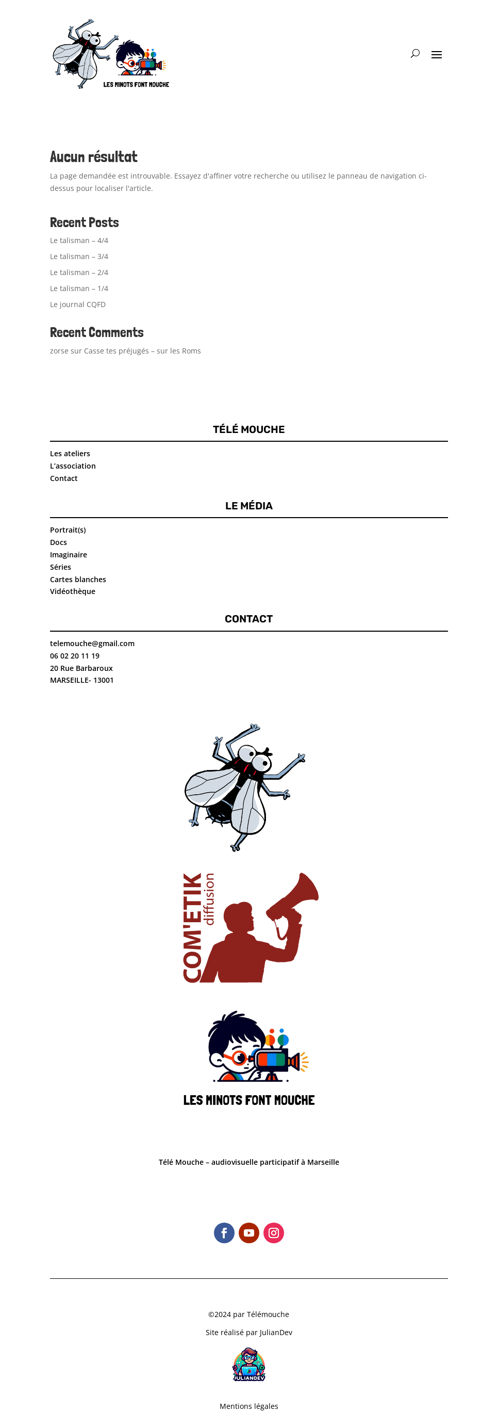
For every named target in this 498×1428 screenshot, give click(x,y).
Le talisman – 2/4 (79, 272)
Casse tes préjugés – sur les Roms (142, 351)
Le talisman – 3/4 (79, 256)
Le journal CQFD (78, 304)
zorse (59, 351)
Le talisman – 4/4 (79, 240)
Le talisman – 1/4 (79, 288)
